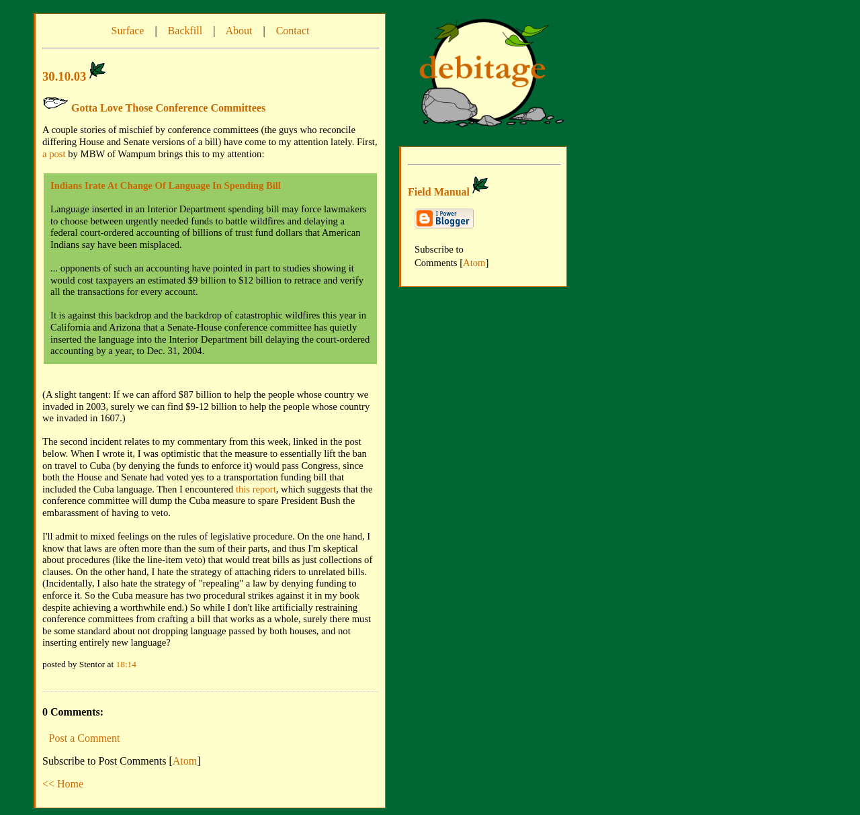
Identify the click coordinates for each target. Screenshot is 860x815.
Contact (293, 30)
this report (256, 489)
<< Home (62, 783)
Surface (128, 30)
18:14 (126, 664)
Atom (185, 761)
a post (54, 153)
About (238, 30)
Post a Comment (84, 738)
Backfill (185, 30)
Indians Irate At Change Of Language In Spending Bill (165, 185)
